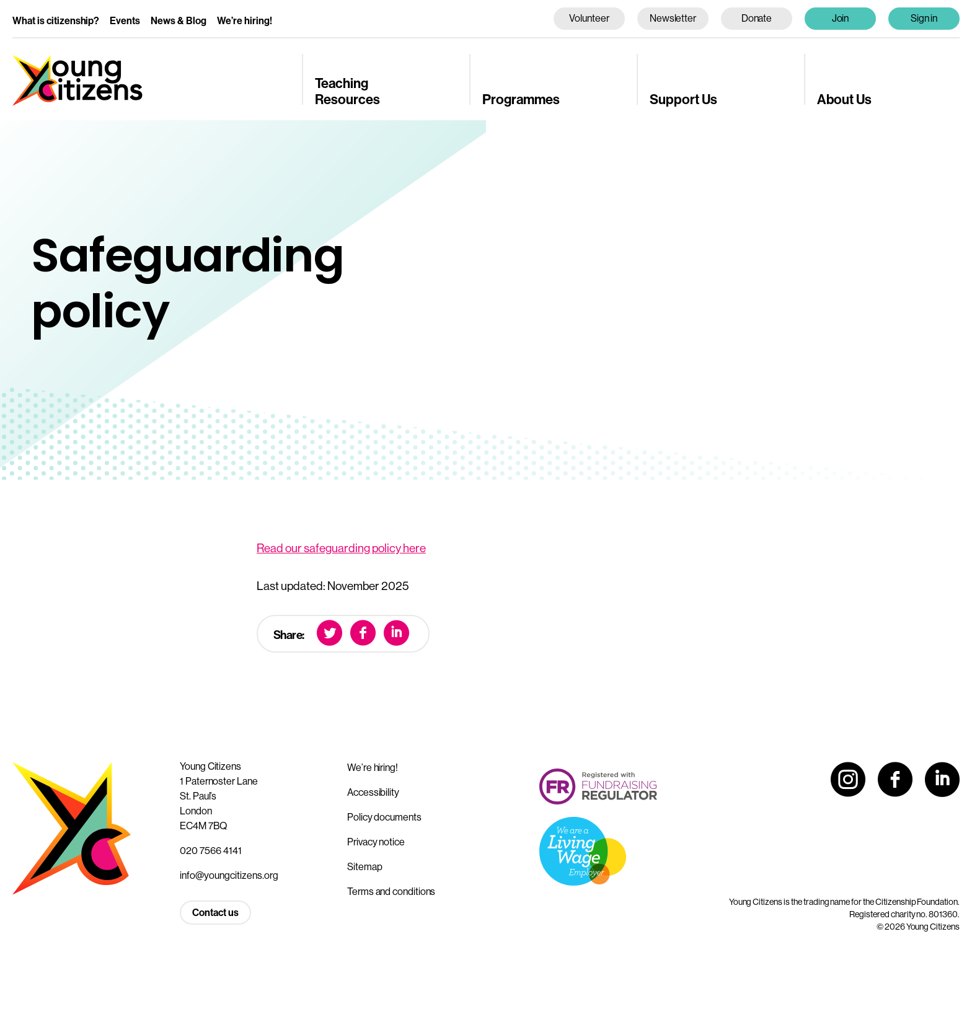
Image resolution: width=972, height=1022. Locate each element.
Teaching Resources (347, 90)
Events (125, 20)
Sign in (924, 18)
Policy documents (384, 817)
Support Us (683, 98)
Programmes (521, 98)
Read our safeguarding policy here (341, 547)
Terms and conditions (391, 891)
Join (840, 18)
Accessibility (373, 792)
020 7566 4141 (211, 850)
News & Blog (178, 20)
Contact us (215, 912)
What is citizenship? (55, 20)
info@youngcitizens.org (229, 875)
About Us (844, 98)
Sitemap (364, 866)
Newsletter (673, 18)
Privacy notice (376, 841)
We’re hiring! (244, 20)
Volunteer (589, 18)
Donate (756, 18)
